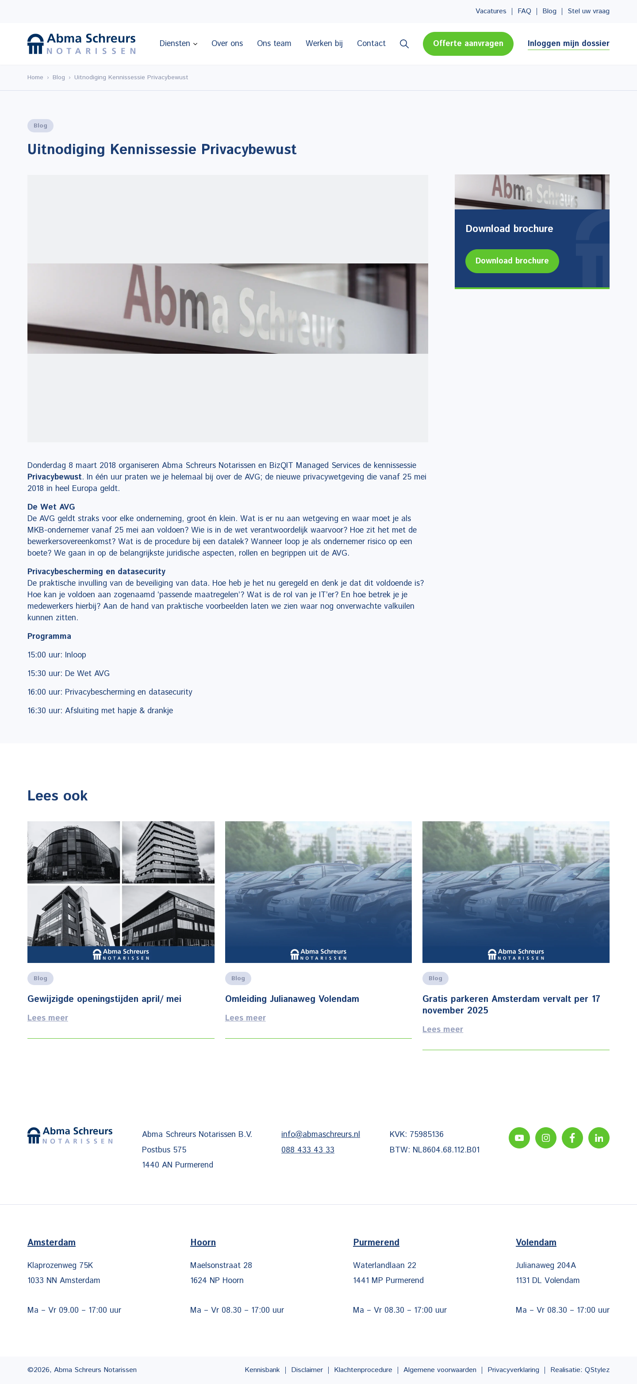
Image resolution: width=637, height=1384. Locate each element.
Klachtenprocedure (363, 1370)
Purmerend (376, 1243)
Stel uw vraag (589, 11)
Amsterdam (51, 1243)
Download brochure (512, 261)
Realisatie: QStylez (580, 1370)
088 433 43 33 (307, 1150)
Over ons (227, 44)
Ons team (274, 44)
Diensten (175, 44)
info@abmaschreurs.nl (320, 1134)
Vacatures (491, 11)
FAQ (524, 11)
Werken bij (324, 44)
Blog (549, 11)
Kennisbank (262, 1370)
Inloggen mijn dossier (569, 44)
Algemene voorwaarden (439, 1370)
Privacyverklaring (513, 1370)
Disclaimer (307, 1370)
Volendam (536, 1243)
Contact (371, 44)
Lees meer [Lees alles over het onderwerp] (121, 935)
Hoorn (203, 1243)
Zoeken (404, 43)
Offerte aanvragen (468, 44)
